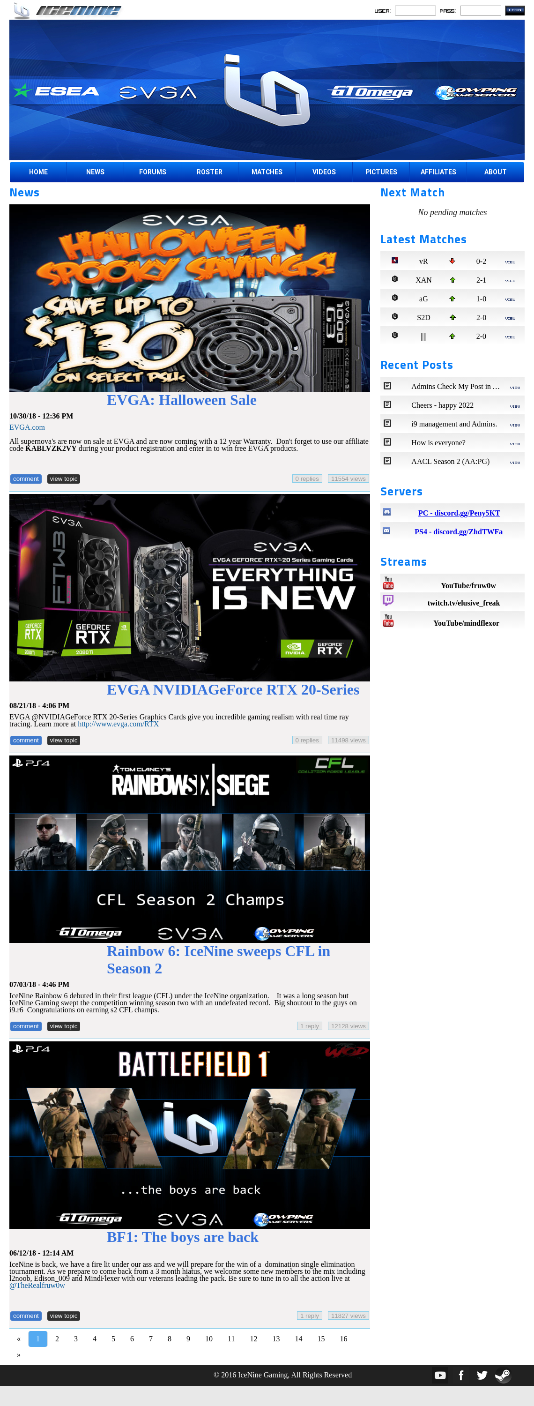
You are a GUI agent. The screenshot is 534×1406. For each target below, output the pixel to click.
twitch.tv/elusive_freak (464, 603)
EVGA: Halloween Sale (182, 399)
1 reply (309, 1026)
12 (253, 1339)
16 (343, 1339)
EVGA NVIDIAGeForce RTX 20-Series (233, 689)
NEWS (95, 172)
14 (298, 1339)
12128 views (348, 1026)
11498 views (348, 740)
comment (26, 478)
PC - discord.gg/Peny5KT (459, 513)
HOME (38, 172)
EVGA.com (27, 427)
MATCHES (267, 172)
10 (209, 1339)
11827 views (348, 1315)
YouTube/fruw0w (468, 586)
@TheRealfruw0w (37, 1285)
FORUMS (152, 172)
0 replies (307, 478)
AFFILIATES (438, 172)
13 (276, 1339)
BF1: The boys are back (183, 1236)
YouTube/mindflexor (466, 623)
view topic (64, 478)
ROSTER (209, 172)
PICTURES (381, 172)
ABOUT (495, 172)
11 (231, 1339)
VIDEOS (324, 172)
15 (321, 1339)
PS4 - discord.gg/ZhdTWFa (459, 532)
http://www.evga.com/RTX (118, 724)
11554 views (348, 478)
